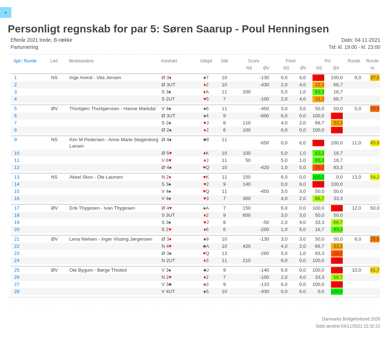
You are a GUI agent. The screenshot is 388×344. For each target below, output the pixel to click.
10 (17, 153)
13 (17, 177)
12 (17, 167)
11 (17, 160)
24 (17, 260)
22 (17, 246)
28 (17, 291)
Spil (17, 60)
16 (17, 198)
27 (17, 284)
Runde (30, 60)
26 (17, 277)
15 (17, 191)
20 (17, 229)
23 (17, 253)
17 (17, 208)
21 (17, 239)
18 (17, 215)
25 (17, 270)
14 (17, 184)
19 (17, 222)
